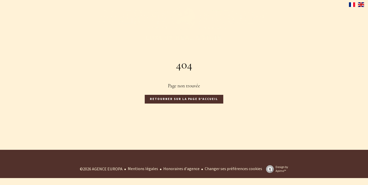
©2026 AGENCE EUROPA (101, 169)
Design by (275, 169)
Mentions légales (143, 169)
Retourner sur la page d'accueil (184, 99)
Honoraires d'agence (181, 169)
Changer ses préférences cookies (233, 169)
